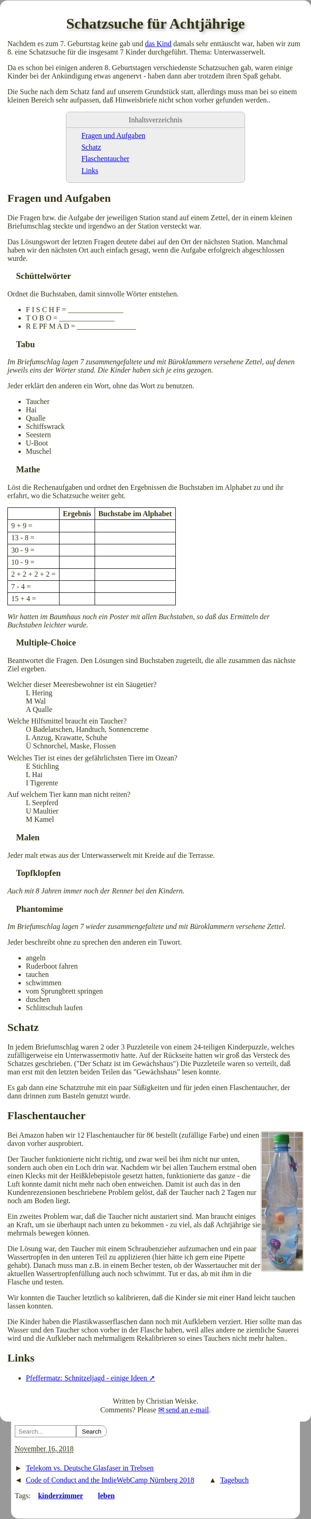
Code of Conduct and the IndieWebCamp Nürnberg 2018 (110, 1480)
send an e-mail (187, 1410)
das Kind (158, 44)
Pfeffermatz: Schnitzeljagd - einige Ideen (87, 1378)
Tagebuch (234, 1480)
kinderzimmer (60, 1496)
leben (106, 1496)
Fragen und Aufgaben (113, 135)
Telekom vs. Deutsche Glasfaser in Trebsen (90, 1468)
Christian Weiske (171, 1401)
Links (89, 171)
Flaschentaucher (105, 159)
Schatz (91, 147)
